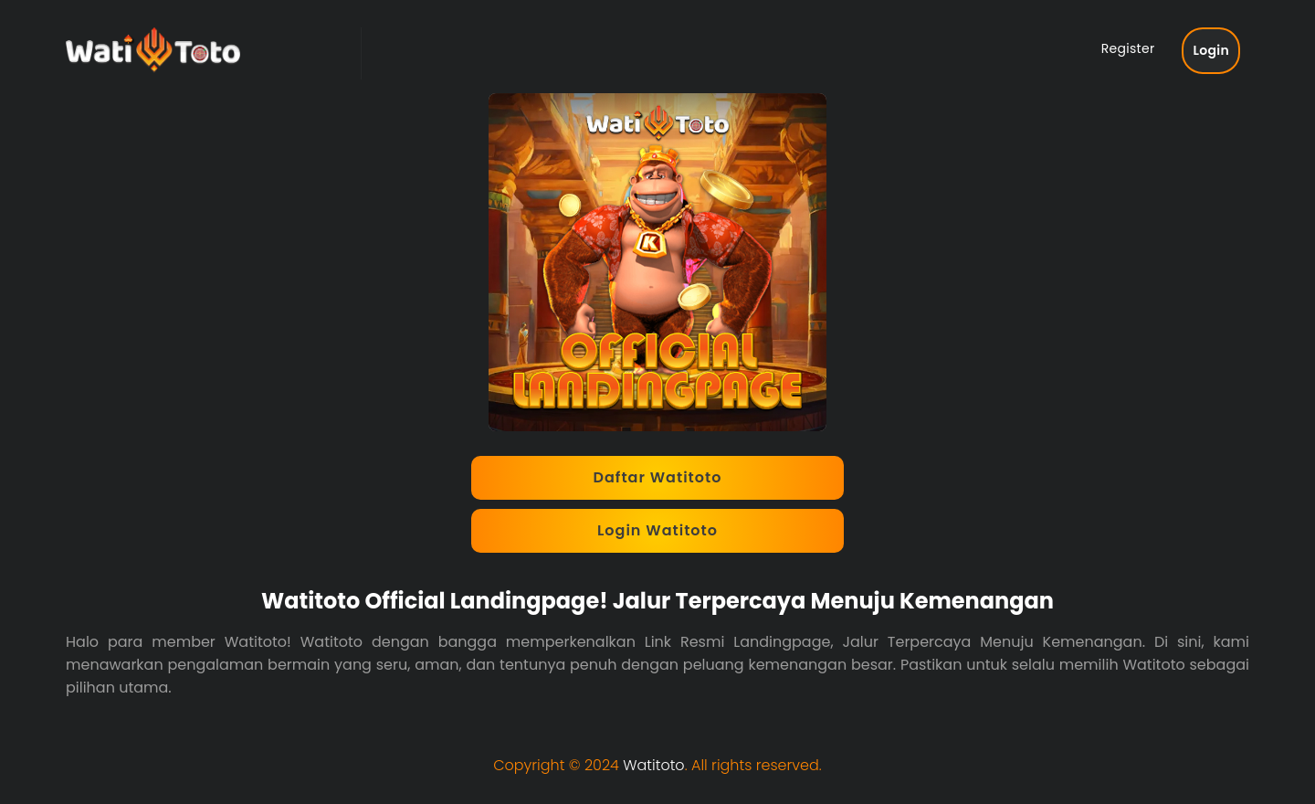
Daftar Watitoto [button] (658, 477)
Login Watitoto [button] (657, 530)
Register (1128, 48)
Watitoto (653, 765)
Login (1211, 50)
